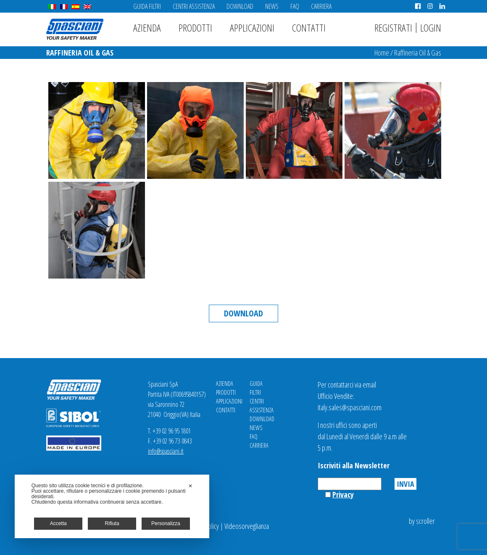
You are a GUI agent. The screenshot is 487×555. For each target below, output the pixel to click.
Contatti (309, 28)
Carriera (321, 6)
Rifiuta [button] (112, 523)
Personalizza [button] (165, 523)
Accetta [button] (58, 523)
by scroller (422, 521)
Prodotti (195, 28)
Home (381, 53)
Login (430, 28)
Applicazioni (252, 28)
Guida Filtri (147, 6)
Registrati (393, 28)
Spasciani (74, 29)
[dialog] (112, 506)
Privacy (343, 494)
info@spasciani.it (166, 451)
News (272, 6)
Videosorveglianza (246, 526)
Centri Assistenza (194, 6)
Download (239, 6)
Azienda (147, 28)
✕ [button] (190, 486)
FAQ (294, 6)
